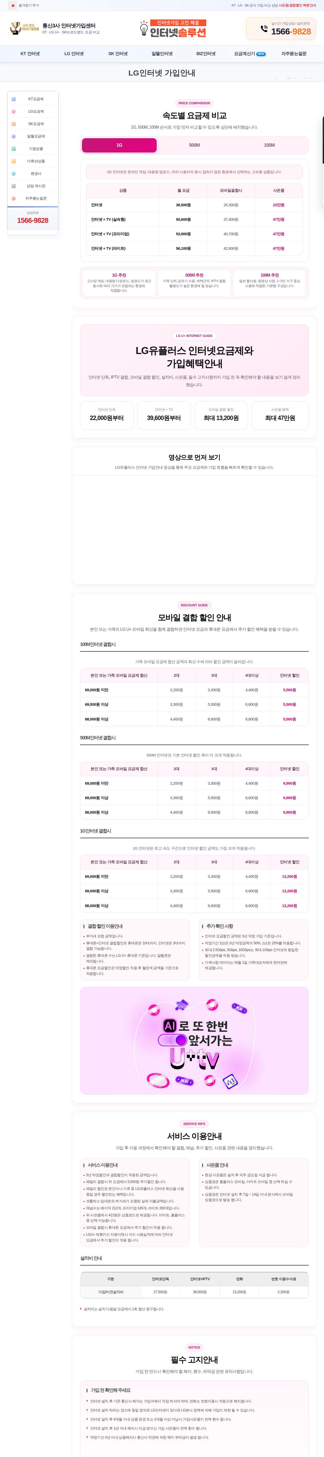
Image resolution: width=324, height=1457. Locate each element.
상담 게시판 (36, 186)
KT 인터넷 (30, 53)
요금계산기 (250, 53)
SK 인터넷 (118, 53)
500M (194, 145)
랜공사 (36, 173)
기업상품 (36, 148)
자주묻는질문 (293, 53)
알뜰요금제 (36, 136)
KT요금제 (36, 99)
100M (269, 145)
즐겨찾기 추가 (23, 5)
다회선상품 (36, 161)
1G (119, 145)
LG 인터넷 (74, 53)
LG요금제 (36, 111)
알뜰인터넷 (162, 53)
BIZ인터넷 (206, 53)
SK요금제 (36, 124)
